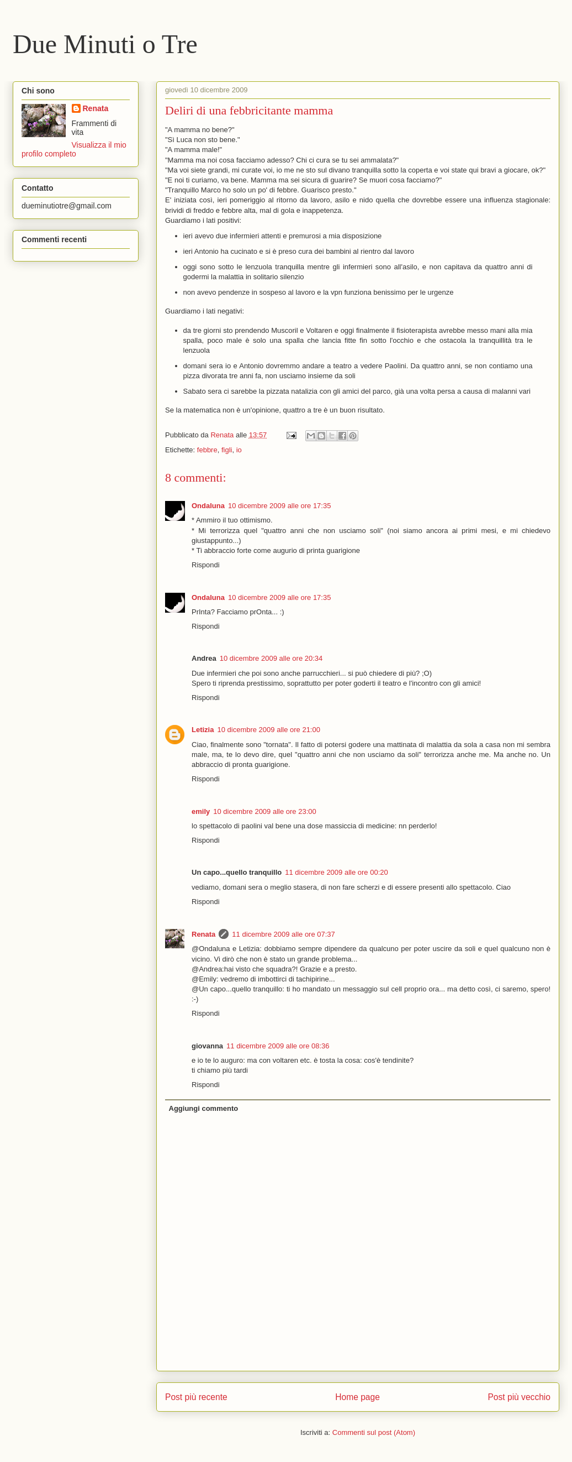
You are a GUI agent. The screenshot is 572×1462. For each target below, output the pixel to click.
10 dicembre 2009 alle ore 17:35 (279, 506)
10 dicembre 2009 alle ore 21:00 (268, 729)
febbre (207, 450)
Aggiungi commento (204, 1108)
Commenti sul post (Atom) (373, 1432)
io (239, 450)
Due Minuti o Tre (105, 44)
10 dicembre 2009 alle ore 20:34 (271, 658)
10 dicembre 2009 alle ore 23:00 (264, 811)
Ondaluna (208, 506)
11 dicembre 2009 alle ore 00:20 (336, 872)
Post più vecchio (519, 1397)
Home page (357, 1397)
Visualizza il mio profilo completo (74, 149)
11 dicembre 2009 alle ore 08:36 (277, 1046)
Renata (203, 934)
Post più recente (196, 1397)
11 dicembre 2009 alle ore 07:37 (283, 934)
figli (226, 450)
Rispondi (206, 565)
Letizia (203, 729)
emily (201, 811)
